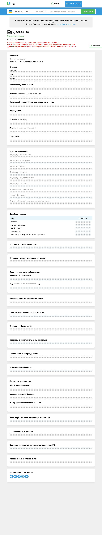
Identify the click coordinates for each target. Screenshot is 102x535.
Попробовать (73, 4)
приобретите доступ (67, 24)
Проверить (88, 11)
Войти (57, 4)
